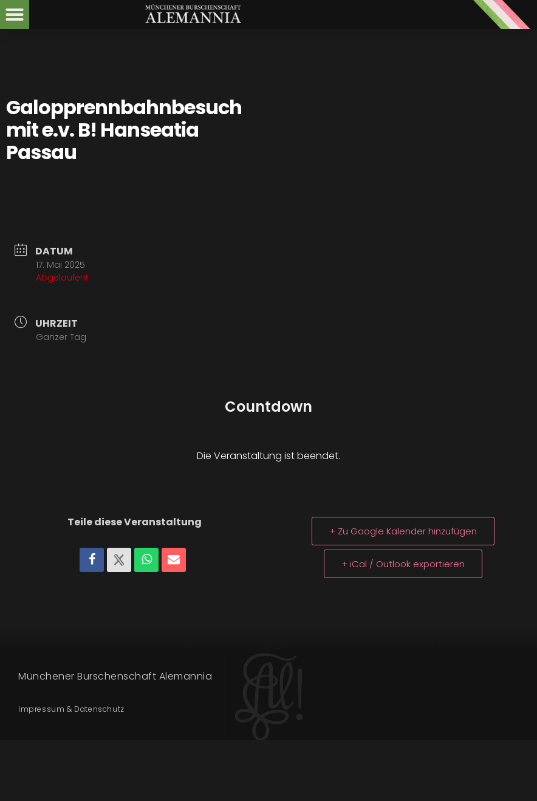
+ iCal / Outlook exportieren (403, 563)
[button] (14, 14)
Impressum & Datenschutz (71, 709)
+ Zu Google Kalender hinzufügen (403, 531)
